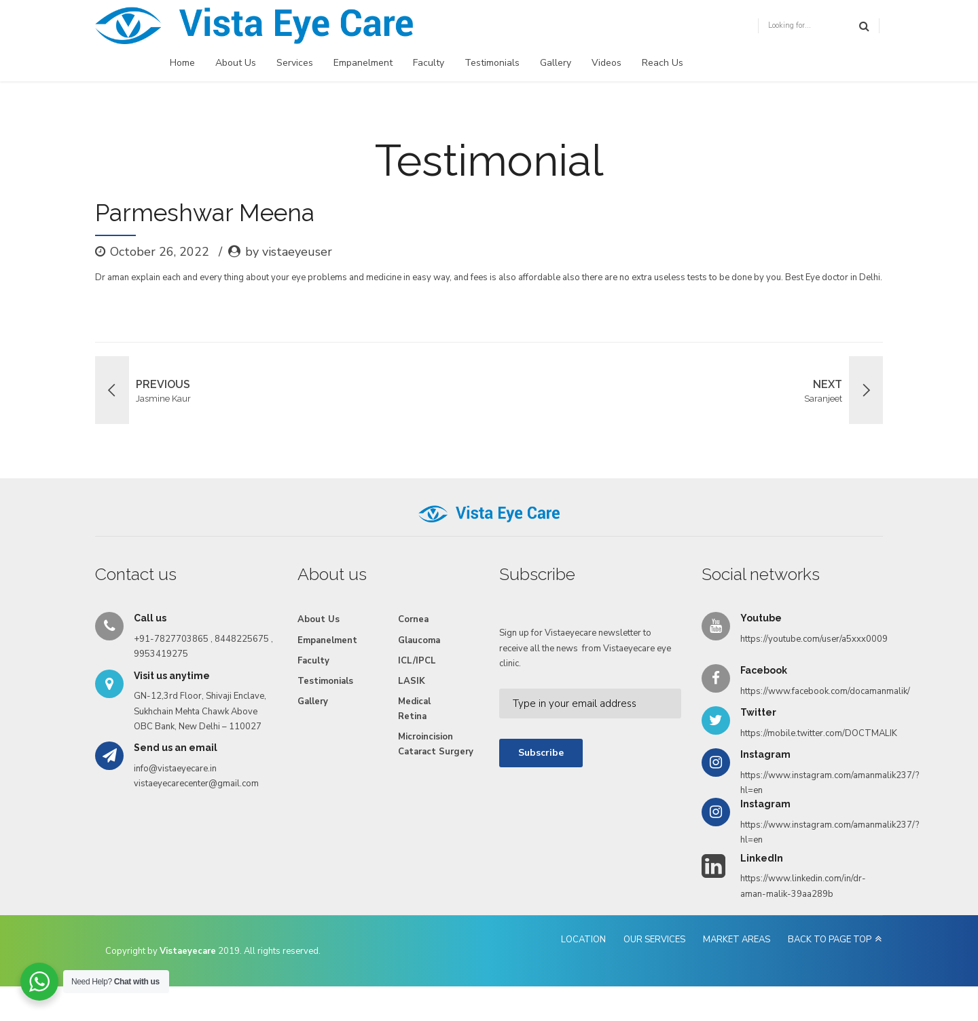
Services (294, 62)
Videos (606, 62)
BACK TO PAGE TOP (829, 939)
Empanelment (363, 62)
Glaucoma (419, 640)
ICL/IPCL (417, 661)
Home (182, 62)
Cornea (413, 619)
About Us (235, 62)
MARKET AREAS (736, 939)
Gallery (555, 62)
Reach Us (662, 62)
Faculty (428, 62)
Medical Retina (414, 709)
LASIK (411, 681)
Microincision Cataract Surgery (435, 744)
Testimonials (492, 62)
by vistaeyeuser (288, 252)
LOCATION (583, 939)
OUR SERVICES (654, 939)
